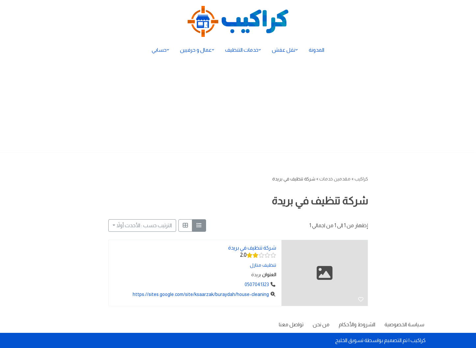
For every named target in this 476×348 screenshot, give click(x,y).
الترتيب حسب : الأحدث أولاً (144, 225)
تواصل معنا (291, 324)
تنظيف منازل (263, 265)
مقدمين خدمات (335, 178)
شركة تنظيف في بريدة (252, 248)
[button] (296, 49)
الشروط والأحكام (357, 324)
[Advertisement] (238, 106)
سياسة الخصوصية (404, 324)
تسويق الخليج (349, 340)
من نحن (321, 324)
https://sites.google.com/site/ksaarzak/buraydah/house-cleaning (201, 294)
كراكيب (361, 178)
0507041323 (257, 284)
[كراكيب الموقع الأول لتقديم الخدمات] (238, 21)
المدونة (316, 50)
